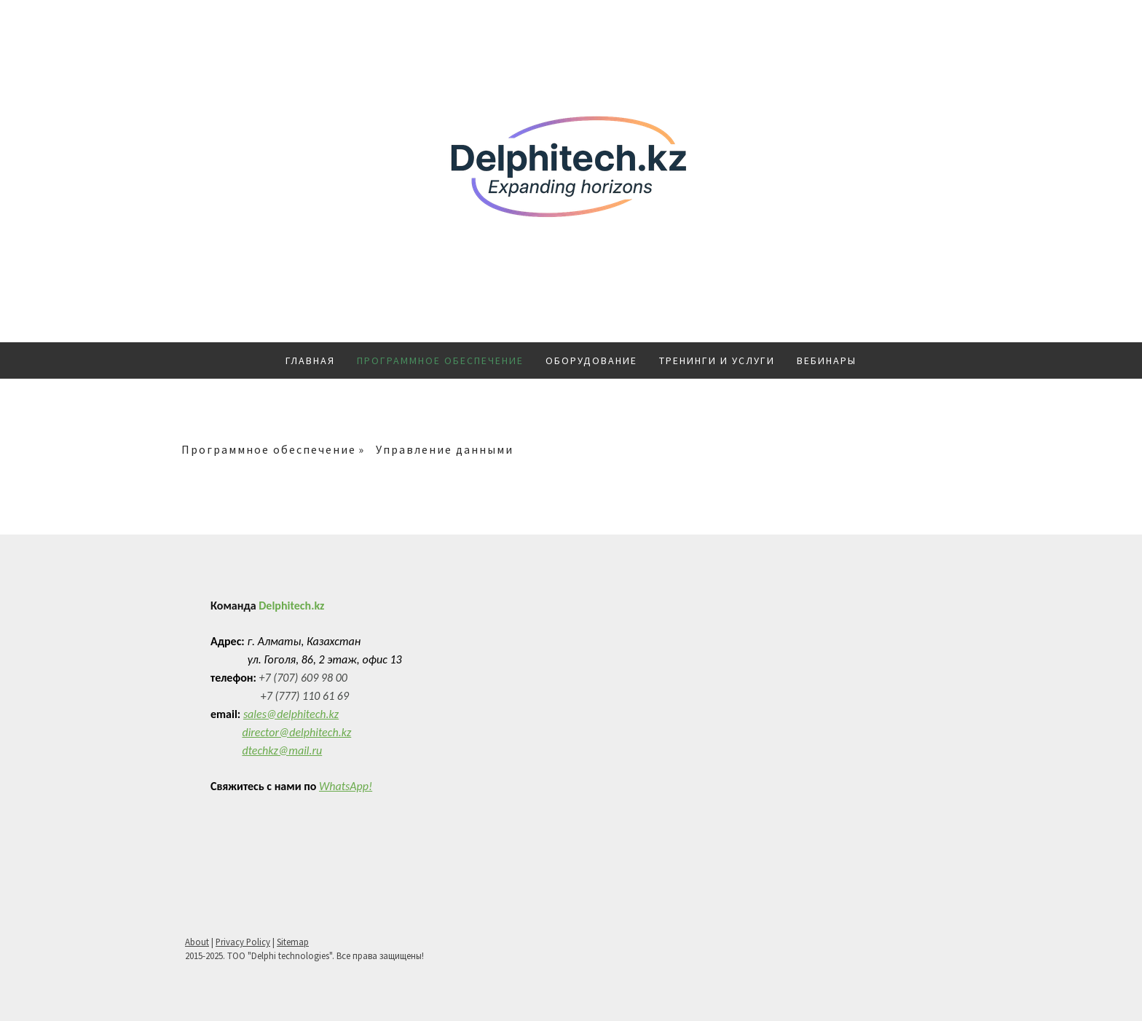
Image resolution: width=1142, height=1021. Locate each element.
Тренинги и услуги (717, 360)
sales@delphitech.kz (291, 714)
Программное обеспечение (440, 360)
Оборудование (591, 360)
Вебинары (826, 360)
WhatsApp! (345, 786)
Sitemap (293, 941)
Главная (310, 360)
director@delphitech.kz (296, 732)
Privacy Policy (243, 941)
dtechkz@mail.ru (282, 750)
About (197, 941)
